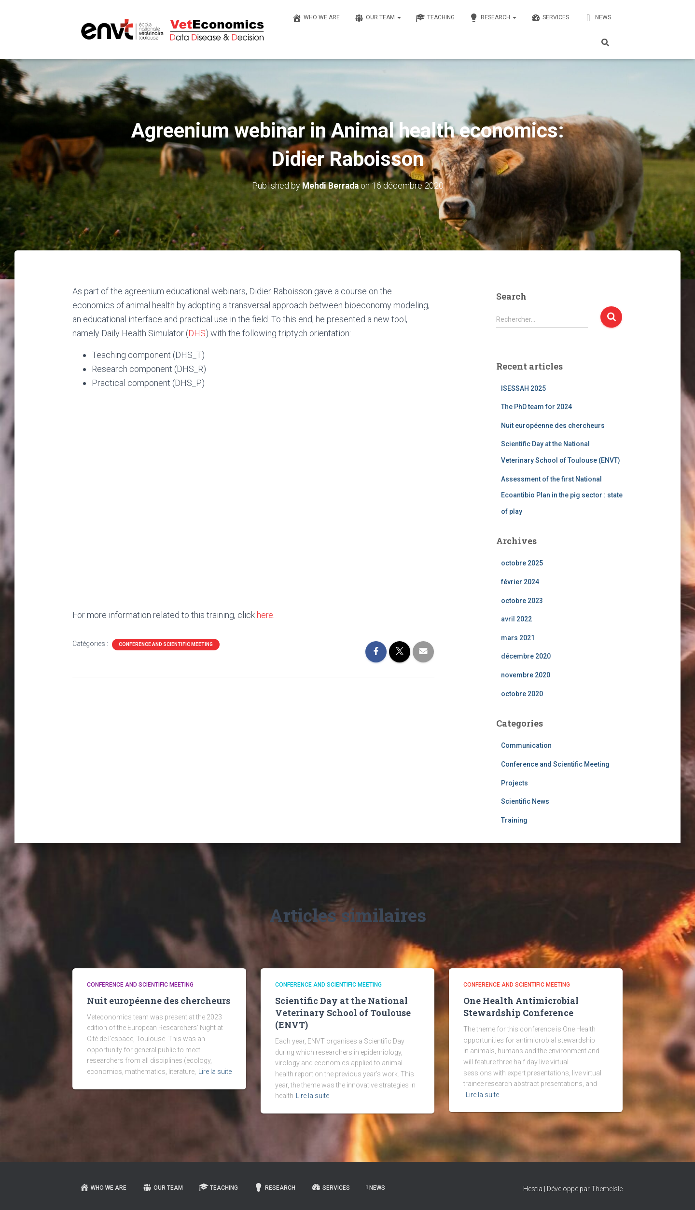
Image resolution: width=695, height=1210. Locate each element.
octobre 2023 (522, 600)
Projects (514, 782)
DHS (197, 333)
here (265, 614)
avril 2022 (516, 619)
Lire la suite (215, 1071)
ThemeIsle (607, 1189)
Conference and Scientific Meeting (166, 643)
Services (550, 18)
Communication (526, 745)
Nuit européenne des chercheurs (553, 425)
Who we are (316, 18)
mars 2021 (518, 638)
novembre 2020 (525, 675)
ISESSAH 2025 (523, 388)
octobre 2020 (522, 693)
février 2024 (520, 582)
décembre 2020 (526, 656)
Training (514, 820)
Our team (377, 18)
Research (492, 18)
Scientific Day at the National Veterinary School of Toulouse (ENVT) (343, 1012)
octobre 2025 (522, 563)
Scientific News (525, 801)
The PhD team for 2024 (536, 407)
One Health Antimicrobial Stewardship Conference (521, 1006)
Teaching (435, 18)
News (597, 18)
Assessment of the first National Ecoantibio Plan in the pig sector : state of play (562, 495)
